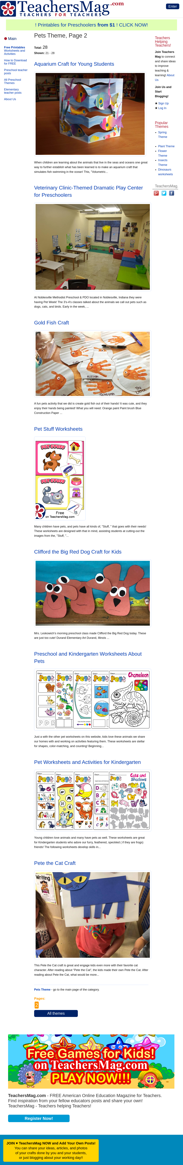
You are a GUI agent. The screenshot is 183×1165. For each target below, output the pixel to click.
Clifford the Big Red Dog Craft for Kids (78, 552)
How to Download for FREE (15, 62)
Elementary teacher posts (13, 91)
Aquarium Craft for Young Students (74, 64)
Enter (172, 6)
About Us (10, 99)
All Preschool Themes (12, 81)
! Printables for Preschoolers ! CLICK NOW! (91, 25)
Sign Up (163, 103)
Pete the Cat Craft (55, 863)
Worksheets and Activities (14, 50)
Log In (162, 108)
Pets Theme (42, 989)
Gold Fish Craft (51, 323)
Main (12, 38)
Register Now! (39, 1118)
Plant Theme (166, 146)
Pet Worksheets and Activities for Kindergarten (87, 762)
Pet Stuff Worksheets (58, 429)
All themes (56, 1013)
